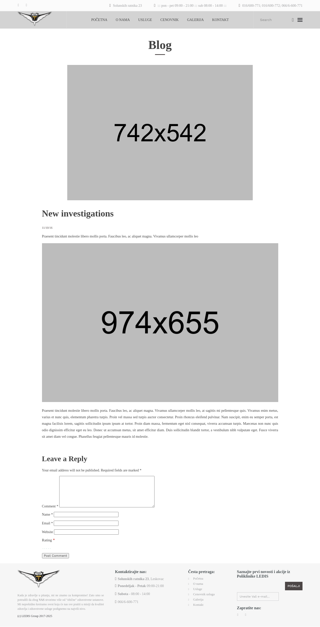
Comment (50, 508)
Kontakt (220, 20)
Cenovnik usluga (205, 595)
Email (47, 526)
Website (47, 535)
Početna (99, 20)
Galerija (195, 20)
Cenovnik (169, 20)
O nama (123, 20)
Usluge (145, 20)
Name (47, 517)
